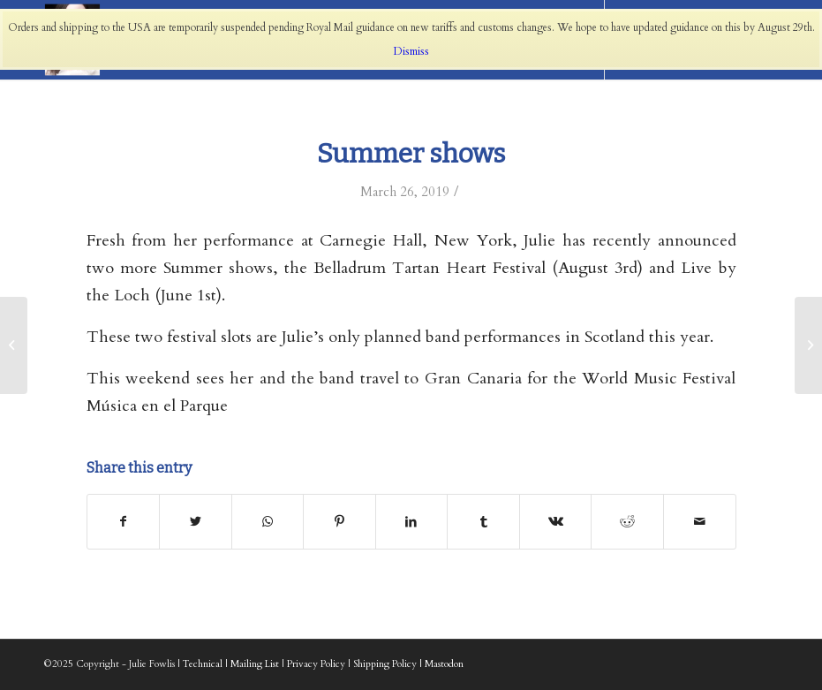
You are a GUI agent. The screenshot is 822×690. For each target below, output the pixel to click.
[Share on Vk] (556, 522)
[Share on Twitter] (195, 522)
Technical (202, 664)
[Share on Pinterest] (339, 522)
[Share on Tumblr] (483, 522)
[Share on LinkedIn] (412, 522)
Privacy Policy (316, 664)
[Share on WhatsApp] (268, 522)
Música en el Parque (157, 406)
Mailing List (254, 664)
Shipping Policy (385, 664)
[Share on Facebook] (123, 522)
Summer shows (411, 154)
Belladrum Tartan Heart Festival (429, 268)
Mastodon (444, 664)
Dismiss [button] (411, 51)
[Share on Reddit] (627, 522)
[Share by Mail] (699, 522)
